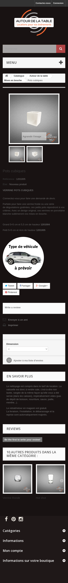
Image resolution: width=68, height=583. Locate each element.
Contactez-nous (43, 3)
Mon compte (13, 550)
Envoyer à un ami (18, 319)
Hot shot (41, 497)
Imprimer (13, 325)
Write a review (12, 307)
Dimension (12, 344)
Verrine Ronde (11, 497)
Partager (25, 285)
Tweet (9, 285)
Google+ (42, 285)
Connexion (58, 3)
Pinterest (11, 292)
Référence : (9, 179)
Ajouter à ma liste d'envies (28, 360)
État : (6, 184)
